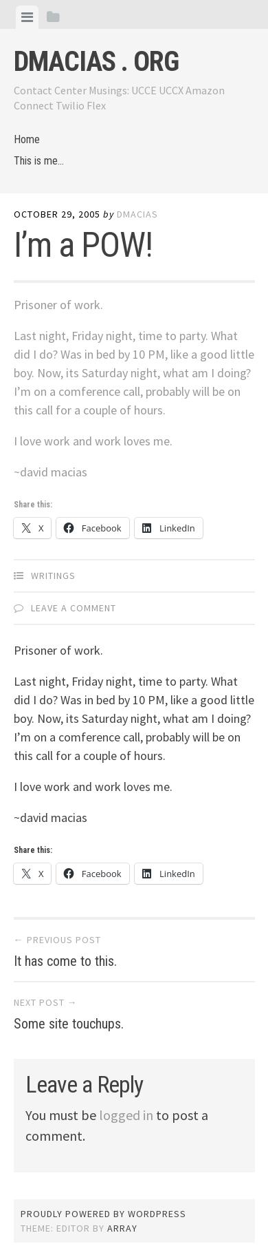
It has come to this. (65, 961)
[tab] (27, 17)
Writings (53, 575)
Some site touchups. (69, 1023)
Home (27, 139)
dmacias (137, 214)
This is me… (39, 160)
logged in (126, 1115)
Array (122, 1228)
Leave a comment (73, 608)
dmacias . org (96, 61)
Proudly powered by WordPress (103, 1213)
